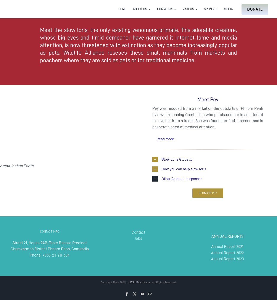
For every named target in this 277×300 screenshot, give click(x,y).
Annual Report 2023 (227, 259)
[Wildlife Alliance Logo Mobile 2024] (22, 5)
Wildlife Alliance (140, 282)
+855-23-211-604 (55, 255)
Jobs (138, 238)
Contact (138, 232)
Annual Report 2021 (227, 246)
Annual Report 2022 (227, 253)
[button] (207, 139)
